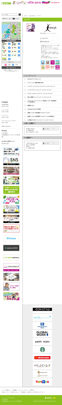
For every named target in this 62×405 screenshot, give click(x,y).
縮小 (10, 18)
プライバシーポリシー (23, 390)
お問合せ (32, 390)
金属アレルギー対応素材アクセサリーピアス (38, 112)
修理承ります (30, 105)
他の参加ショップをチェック (51, 128)
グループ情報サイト (7, 390)
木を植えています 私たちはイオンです (35, 392)
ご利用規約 (22, 392)
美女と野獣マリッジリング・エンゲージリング (39, 97)
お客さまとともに (15, 392)
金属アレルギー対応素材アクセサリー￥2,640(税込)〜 (41, 116)
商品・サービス (6, 392)
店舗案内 (15, 390)
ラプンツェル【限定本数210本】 (35, 82)
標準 (14, 18)
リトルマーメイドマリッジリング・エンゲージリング (41, 86)
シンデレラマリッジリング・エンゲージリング (39, 90)
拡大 (17, 18)
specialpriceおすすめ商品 (34, 109)
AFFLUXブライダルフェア (34, 79)
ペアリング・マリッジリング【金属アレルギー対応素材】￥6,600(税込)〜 (42, 101)
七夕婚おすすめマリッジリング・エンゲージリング (40, 120)
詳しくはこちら (11, 67)
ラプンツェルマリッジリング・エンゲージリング (39, 93)
